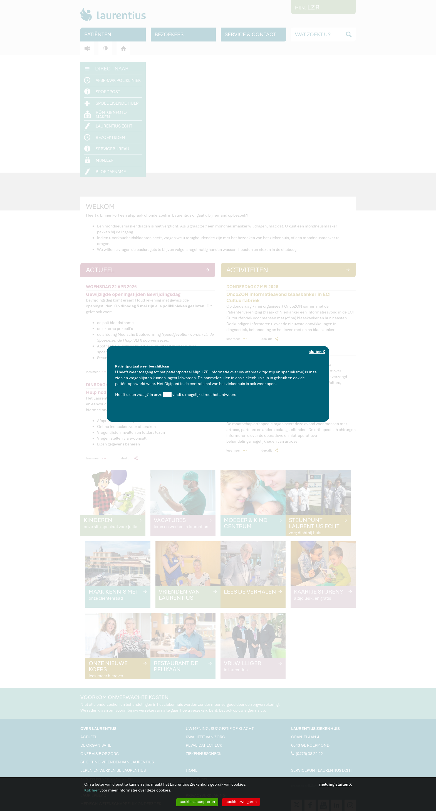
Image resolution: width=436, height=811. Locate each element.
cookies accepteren (197, 801)
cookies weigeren (241, 801)
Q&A (167, 394)
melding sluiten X (335, 784)
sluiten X (317, 351)
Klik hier (91, 790)
